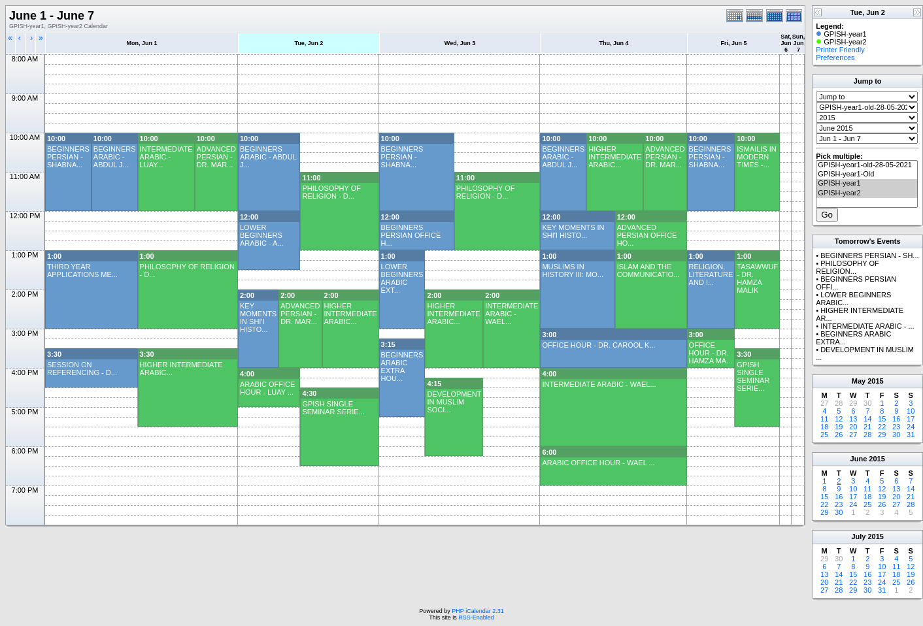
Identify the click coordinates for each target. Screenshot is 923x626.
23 (896, 427)
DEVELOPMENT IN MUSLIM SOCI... (454, 402)
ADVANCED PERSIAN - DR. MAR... (216, 157)
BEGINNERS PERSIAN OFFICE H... (411, 235)
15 (882, 419)
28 (867, 434)
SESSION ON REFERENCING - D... (82, 368)
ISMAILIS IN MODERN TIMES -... (757, 157)
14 (867, 419)
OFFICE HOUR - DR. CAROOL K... (598, 345)
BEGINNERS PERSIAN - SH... (869, 255)
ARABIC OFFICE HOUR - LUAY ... (267, 388)
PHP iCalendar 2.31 (477, 611)
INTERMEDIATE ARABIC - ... (867, 326)
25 (824, 434)
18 (824, 427)
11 (824, 419)
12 (839, 419)
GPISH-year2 (866, 193)
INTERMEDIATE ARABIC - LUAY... (166, 157)
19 (839, 427)
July (858, 536)
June (858, 459)
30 (896, 434)
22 (882, 427)
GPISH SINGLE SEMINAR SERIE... (753, 376)
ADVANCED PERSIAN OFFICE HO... (647, 235)
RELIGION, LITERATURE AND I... (711, 274)
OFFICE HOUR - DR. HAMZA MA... (711, 353)
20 (853, 427)
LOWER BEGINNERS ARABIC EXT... (402, 278)
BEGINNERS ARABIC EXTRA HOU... (402, 366)
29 (882, 434)
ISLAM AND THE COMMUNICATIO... (648, 270)
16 (896, 419)
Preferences (835, 57)
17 (911, 419)
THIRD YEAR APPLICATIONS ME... (82, 270)
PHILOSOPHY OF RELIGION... (847, 267)
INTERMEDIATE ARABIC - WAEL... (511, 313)
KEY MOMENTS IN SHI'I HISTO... (573, 231)
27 (853, 434)
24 (911, 427)
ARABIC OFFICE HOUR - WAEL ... (598, 463)
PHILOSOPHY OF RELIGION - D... (331, 192)
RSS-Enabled (476, 617)
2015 (875, 381)
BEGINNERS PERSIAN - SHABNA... (68, 157)
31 (911, 434)
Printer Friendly (840, 50)
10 (911, 411)
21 (867, 427)
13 (853, 419)
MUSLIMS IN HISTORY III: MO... (572, 270)
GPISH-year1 (866, 183)
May (858, 381)
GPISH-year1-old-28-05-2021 (866, 165)
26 (839, 434)
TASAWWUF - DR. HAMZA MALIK (757, 278)
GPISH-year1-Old (866, 174)
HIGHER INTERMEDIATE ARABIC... (614, 157)
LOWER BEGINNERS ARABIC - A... (262, 235)
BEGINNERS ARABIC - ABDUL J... (114, 157)
